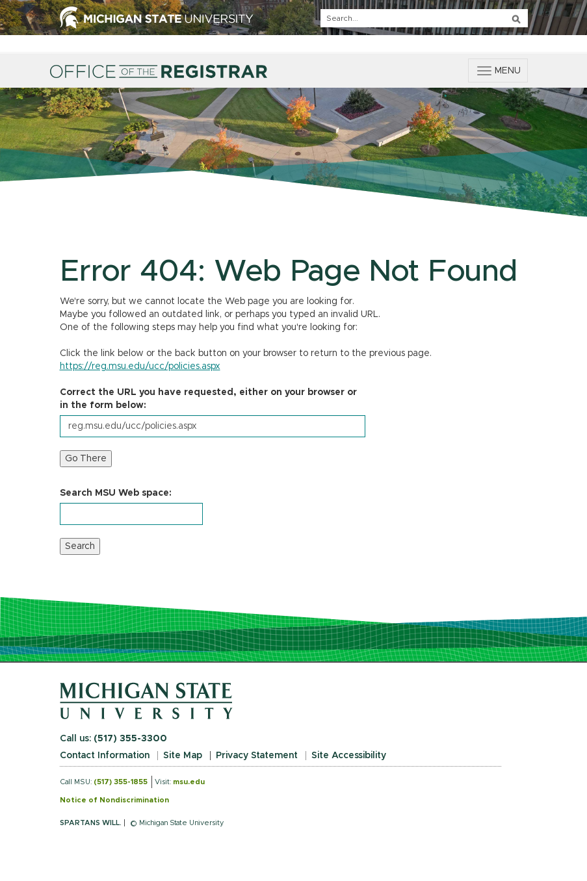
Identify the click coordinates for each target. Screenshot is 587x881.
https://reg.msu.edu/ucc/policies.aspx (140, 366)
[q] (424, 18)
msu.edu (189, 781)
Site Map (182, 755)
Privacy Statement (257, 755)
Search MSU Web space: (116, 493)
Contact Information (105, 755)
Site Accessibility (348, 755)
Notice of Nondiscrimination (114, 800)
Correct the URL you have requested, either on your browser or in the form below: (208, 399)
